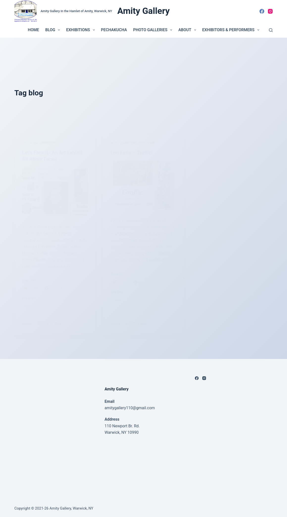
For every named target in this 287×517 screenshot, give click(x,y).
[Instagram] (270, 11)
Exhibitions (81, 30)
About (188, 30)
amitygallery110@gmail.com (129, 408)
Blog (53, 30)
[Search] (271, 30)
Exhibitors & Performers (231, 30)
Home (33, 29)
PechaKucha (114, 29)
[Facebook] (262, 11)
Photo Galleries (153, 30)
